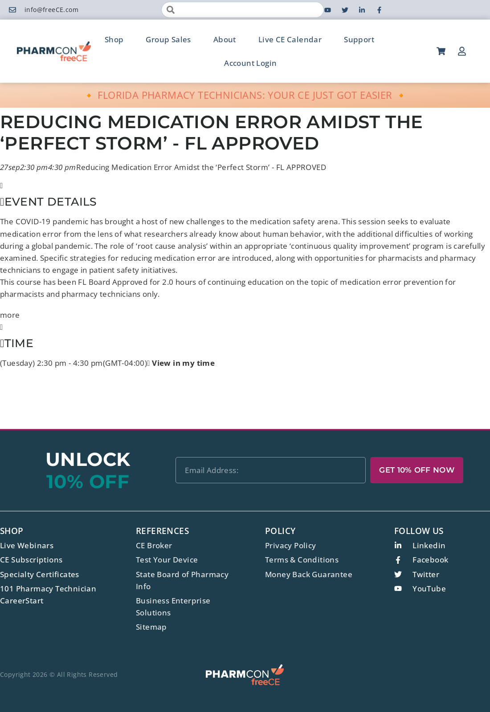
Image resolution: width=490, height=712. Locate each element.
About (224, 39)
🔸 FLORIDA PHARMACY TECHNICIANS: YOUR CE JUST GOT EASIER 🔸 (245, 94)
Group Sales (168, 39)
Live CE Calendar (290, 39)
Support (359, 39)
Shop (114, 39)
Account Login (250, 63)
